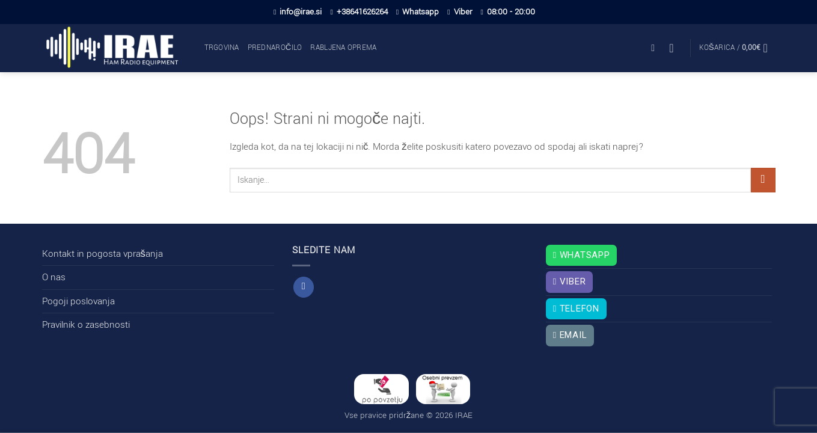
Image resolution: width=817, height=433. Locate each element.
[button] (656, 48)
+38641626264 (358, 11)
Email (570, 335)
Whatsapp (417, 11)
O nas (54, 277)
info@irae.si (298, 11)
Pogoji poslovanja (78, 301)
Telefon (576, 308)
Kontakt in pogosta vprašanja (102, 253)
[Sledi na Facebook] (303, 287)
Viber (459, 11)
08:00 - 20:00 (508, 11)
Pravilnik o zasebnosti (86, 324)
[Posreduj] (763, 180)
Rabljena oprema (343, 48)
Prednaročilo (275, 48)
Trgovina (221, 48)
